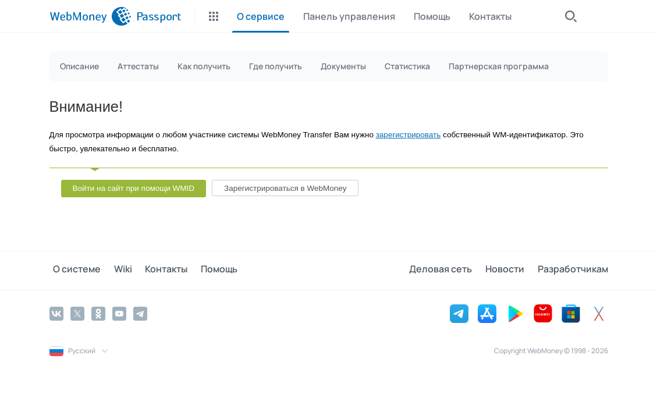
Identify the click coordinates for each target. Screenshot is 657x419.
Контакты (155, 270)
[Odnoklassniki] (98, 312)
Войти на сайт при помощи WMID (134, 188)
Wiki (115, 270)
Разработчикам (573, 270)
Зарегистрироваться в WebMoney (285, 188)
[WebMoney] (90, 16)
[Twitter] (77, 312)
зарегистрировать (408, 134)
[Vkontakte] (56, 312)
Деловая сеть (448, 270)
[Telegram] (140, 312)
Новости (508, 270)
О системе (73, 270)
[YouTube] (119, 312)
